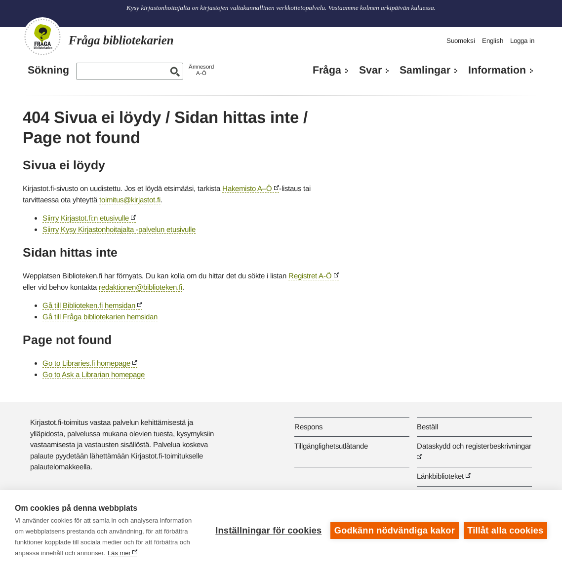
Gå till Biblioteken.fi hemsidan (88, 305)
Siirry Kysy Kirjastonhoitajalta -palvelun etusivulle (119, 229)
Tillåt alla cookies (505, 530)
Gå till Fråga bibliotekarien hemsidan (100, 316)
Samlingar (425, 70)
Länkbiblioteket (440, 476)
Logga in (522, 40)
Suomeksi (460, 40)
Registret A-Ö (310, 275)
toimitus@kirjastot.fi (130, 199)
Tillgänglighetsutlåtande (331, 446)
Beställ (427, 426)
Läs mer (119, 553)
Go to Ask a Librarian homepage (93, 374)
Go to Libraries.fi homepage (86, 363)
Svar (370, 70)
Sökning (48, 70)
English (492, 40)
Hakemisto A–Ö (247, 188)
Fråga (327, 70)
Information (497, 70)
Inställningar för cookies (268, 530)
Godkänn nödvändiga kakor (394, 530)
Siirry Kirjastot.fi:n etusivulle (85, 218)
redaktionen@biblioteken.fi (140, 287)
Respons (308, 426)
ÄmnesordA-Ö (201, 70)
